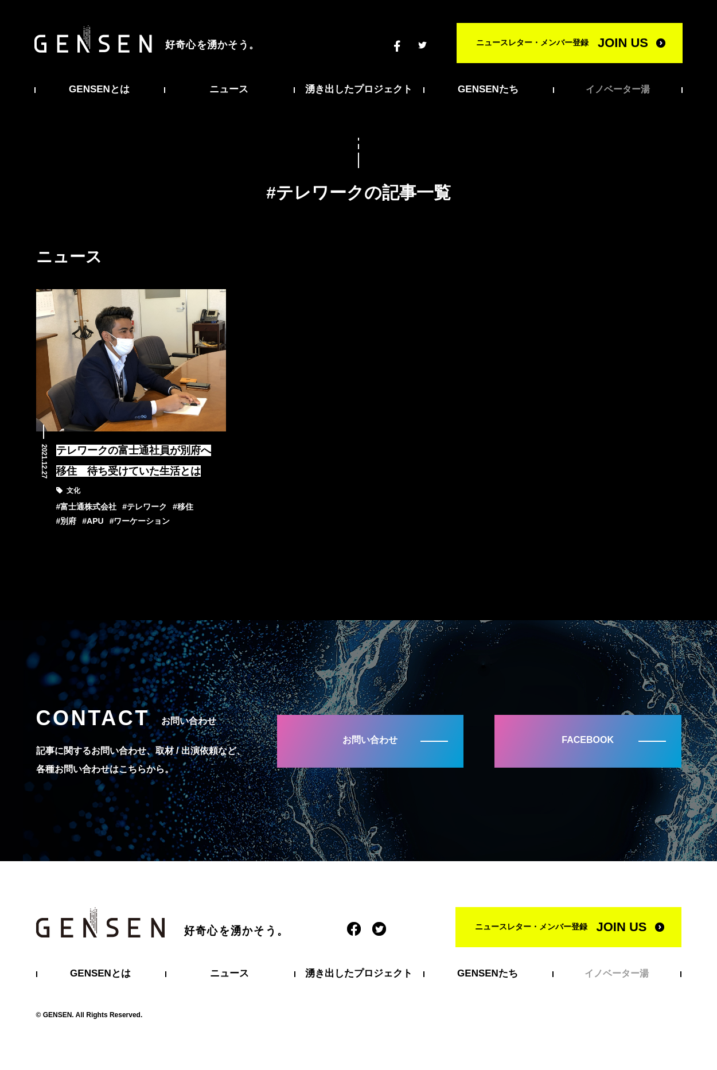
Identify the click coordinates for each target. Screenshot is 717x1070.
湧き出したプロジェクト (358, 89)
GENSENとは (99, 89)
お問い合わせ (370, 740)
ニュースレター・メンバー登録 (562, 43)
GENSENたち (488, 89)
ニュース (228, 89)
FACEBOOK (588, 740)
